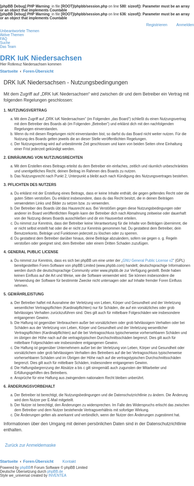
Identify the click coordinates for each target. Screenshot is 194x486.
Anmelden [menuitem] (185, 25)
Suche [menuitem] (5, 43)
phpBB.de (55, 471)
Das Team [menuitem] (8, 47)
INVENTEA (57, 475)
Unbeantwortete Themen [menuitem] (19, 31)
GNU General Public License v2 (148, 260)
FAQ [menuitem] (3, 39)
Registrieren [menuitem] (156, 25)
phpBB (25, 468)
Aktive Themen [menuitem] (12, 35)
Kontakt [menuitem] (69, 461)
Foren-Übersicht (38, 461)
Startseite (9, 461)
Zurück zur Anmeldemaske (30, 445)
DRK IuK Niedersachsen (41, 58)
